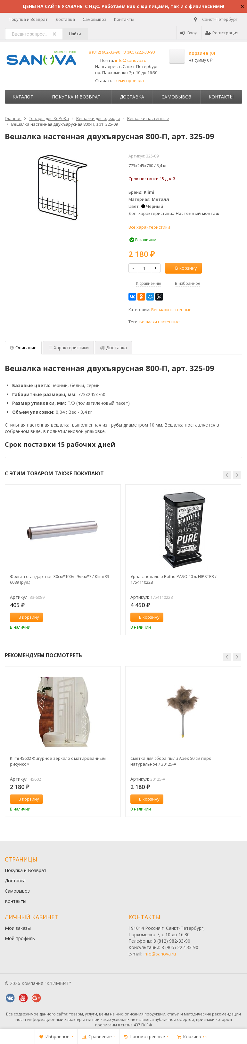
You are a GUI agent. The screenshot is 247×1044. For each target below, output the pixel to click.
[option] (63, 559)
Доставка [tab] (113, 347)
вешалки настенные (159, 322)
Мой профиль (20, 938)
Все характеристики (149, 227)
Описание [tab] (23, 347)
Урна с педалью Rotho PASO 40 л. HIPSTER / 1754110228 (173, 579)
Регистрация (221, 33)
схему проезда (128, 80)
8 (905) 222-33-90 (139, 52)
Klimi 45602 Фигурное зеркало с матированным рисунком (58, 761)
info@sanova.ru (130, 60)
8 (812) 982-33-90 (104, 52)
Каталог (22, 97)
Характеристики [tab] (68, 347)
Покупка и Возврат (28, 19)
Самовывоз (94, 19)
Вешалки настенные (171, 309)
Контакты (124, 19)
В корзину (182, 268)
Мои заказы (18, 928)
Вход (188, 33)
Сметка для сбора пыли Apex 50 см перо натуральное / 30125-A (170, 761)
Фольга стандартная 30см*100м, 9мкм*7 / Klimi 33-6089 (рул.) (60, 579)
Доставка (65, 19)
